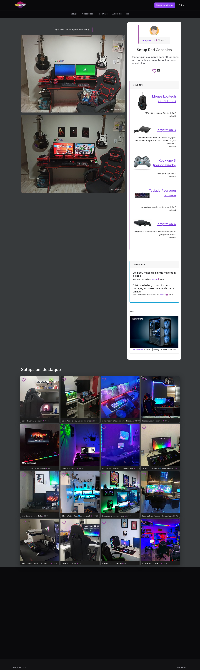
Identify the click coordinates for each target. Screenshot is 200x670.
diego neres (119, 516)
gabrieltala (38, 516)
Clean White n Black (70, 516)
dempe (159, 421)
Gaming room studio (110, 468)
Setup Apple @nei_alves (71, 421)
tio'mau (74, 468)
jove (40, 421)
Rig (127, 13)
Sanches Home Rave (150, 516)
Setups (74, 13)
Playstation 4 (166, 224)
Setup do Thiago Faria (150, 468)
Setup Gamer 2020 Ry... (31, 563)
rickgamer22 (148, 40)
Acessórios (87, 13)
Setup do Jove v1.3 (29, 421)
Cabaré (65, 468)
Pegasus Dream (148, 421)
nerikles (163, 295)
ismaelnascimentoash (110, 421)
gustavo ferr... (169, 468)
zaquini (47, 563)
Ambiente (117, 13)
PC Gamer (138, 349)
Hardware (103, 13)
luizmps (73, 563)
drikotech (156, 563)
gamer (64, 563)
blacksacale (41, 468)
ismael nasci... (127, 421)
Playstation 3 (166, 130)
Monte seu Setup (164, 5)
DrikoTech (146, 563)
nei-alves (87, 421)
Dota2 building (27, 468)
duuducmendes (116, 563)
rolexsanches (166, 516)
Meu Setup (26, 516)
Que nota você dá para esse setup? (72, 29)
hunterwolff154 (127, 468)
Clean (104, 563)
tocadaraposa (107, 516)
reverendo (86, 516)
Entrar (182, 5)
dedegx (155, 279)
